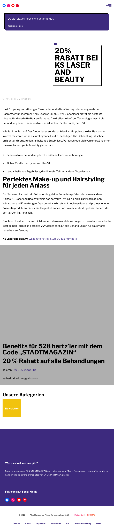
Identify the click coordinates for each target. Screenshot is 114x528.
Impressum (40, 524)
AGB (67, 524)
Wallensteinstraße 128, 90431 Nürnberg (53, 238)
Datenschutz (56, 524)
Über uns (16, 524)
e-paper (28, 524)
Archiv (98, 524)
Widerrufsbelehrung (82, 524)
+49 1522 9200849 (24, 369)
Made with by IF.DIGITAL (84, 515)
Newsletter (12, 408)
